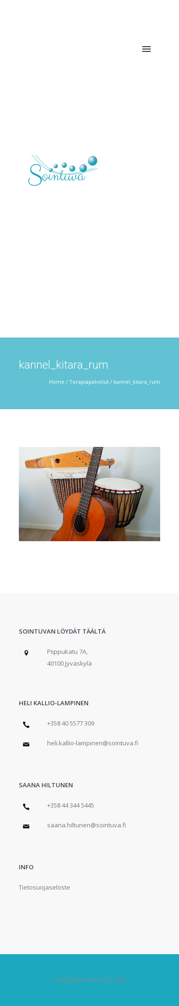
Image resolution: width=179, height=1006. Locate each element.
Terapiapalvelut (89, 381)
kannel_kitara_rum (137, 381)
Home (57, 381)
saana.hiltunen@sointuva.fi (86, 825)
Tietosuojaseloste (44, 887)
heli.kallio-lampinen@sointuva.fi (92, 743)
